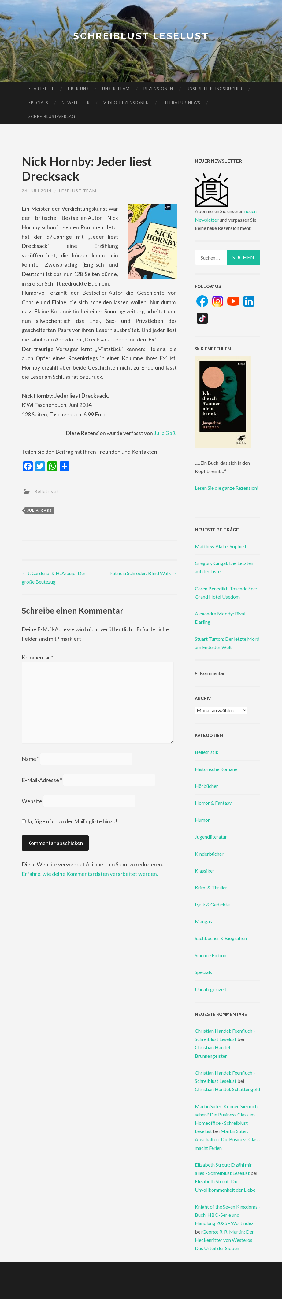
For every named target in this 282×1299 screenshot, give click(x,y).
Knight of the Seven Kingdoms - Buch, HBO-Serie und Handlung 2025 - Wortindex (227, 1215)
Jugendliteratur (211, 837)
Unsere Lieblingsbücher (215, 88)
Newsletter (76, 102)
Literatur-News (181, 102)
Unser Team (116, 88)
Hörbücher (206, 786)
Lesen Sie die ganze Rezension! (226, 488)
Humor (202, 820)
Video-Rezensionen (126, 102)
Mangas (203, 921)
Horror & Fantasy (213, 803)
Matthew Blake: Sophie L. (221, 546)
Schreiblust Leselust (141, 36)
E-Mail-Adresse (42, 780)
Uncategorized (210, 989)
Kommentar (37, 657)
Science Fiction (210, 955)
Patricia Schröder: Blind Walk (143, 573)
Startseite (41, 88)
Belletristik (47, 490)
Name (30, 758)
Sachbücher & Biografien (221, 938)
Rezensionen (158, 88)
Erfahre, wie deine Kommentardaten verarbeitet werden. (90, 873)
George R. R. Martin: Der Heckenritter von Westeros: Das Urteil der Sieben (224, 1240)
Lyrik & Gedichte (212, 904)
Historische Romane (216, 769)
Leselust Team (77, 190)
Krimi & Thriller (211, 887)
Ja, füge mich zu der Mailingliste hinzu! (69, 821)
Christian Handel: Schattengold (227, 1089)
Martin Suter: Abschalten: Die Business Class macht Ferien (227, 1139)
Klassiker (204, 870)
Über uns (78, 88)
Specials (38, 102)
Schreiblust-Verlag (51, 116)
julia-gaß (39, 510)
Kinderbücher (209, 854)
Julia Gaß (165, 433)
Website (32, 801)
